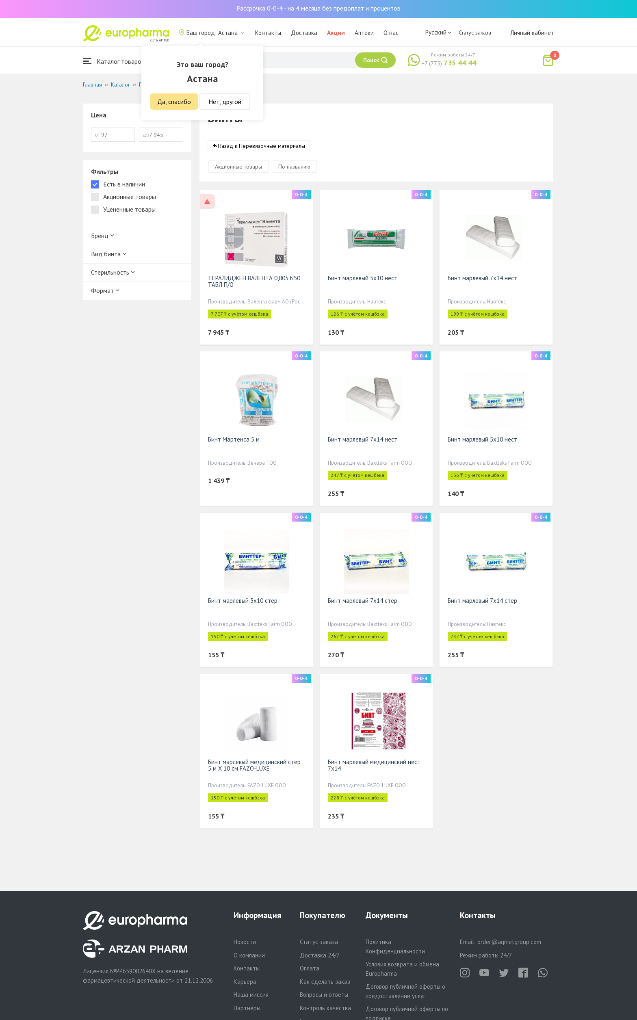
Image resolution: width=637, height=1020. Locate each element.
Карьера (245, 981)
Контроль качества (325, 1008)
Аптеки (364, 33)
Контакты (268, 33)
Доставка (304, 33)
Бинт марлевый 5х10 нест (362, 278)
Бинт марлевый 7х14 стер (362, 600)
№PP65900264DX (133, 971)
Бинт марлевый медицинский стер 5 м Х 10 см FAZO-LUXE (254, 765)
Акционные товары (238, 166)
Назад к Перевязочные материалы (261, 145)
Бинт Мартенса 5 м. (234, 439)
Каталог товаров (114, 61)
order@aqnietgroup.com (509, 942)
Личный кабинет (532, 33)
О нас (391, 33)
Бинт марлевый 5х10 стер (242, 600)
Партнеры (247, 1008)
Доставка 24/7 (320, 955)
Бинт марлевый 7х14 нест (482, 278)
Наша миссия (251, 994)
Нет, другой (224, 101)
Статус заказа (475, 32)
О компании (249, 955)
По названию (294, 166)
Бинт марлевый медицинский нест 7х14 (374, 765)
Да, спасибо (174, 101)
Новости (245, 942)
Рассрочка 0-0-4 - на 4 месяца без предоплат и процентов (318, 8)
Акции (336, 33)
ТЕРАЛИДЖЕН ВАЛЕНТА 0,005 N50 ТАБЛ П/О (254, 281)
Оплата (309, 968)
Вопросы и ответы (324, 994)
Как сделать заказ (325, 981)
